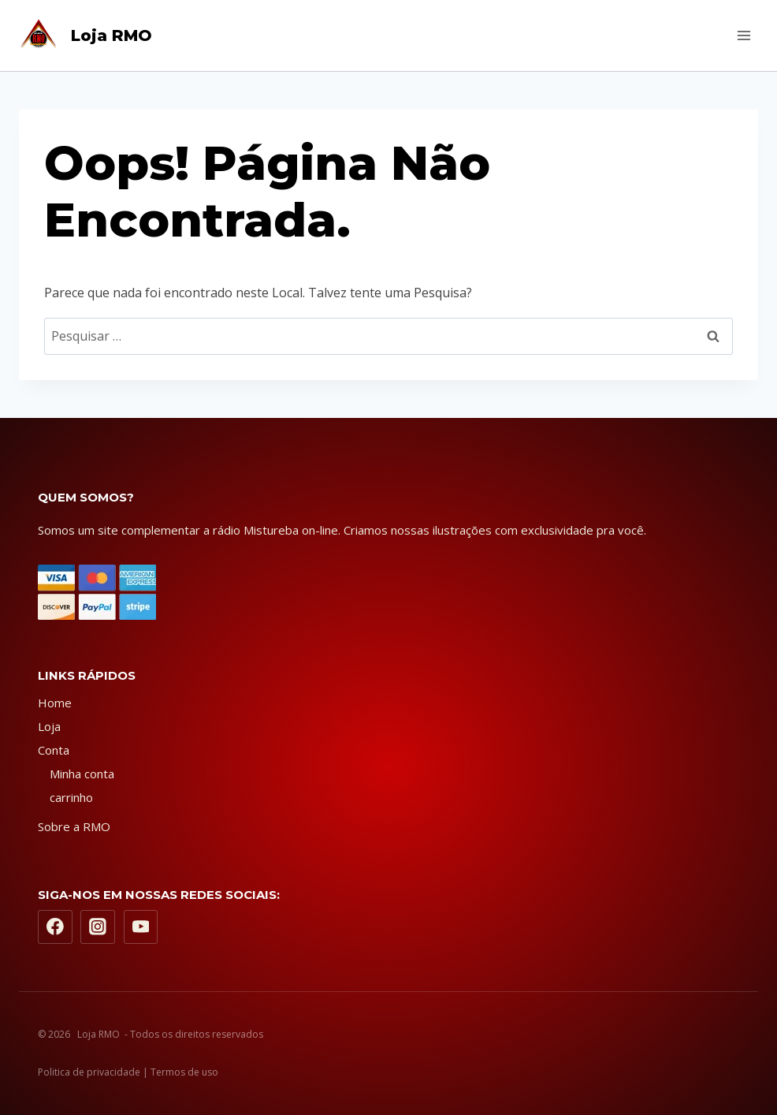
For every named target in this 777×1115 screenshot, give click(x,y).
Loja (49, 726)
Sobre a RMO (74, 826)
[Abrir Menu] (743, 35)
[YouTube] (141, 927)
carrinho (71, 797)
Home (55, 702)
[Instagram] (97, 927)
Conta (53, 750)
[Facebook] (55, 927)
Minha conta (82, 773)
